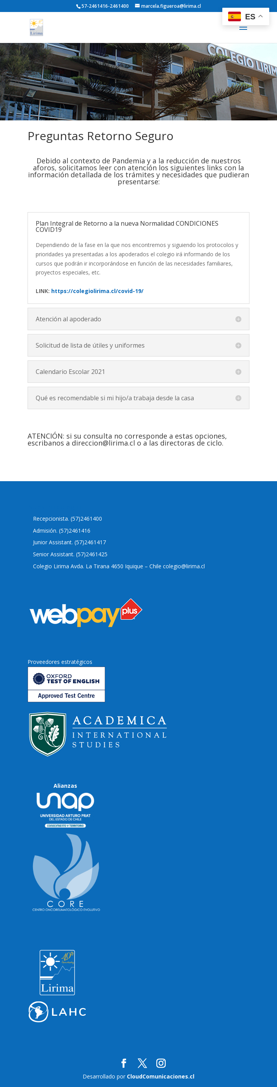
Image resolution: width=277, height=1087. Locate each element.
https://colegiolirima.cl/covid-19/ (97, 291)
